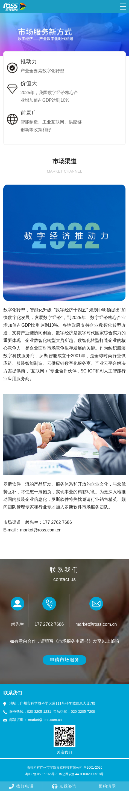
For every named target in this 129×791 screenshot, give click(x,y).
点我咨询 (64, 786)
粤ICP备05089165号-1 (41, 774)
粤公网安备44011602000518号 (81, 774)
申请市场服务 (64, 660)
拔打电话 (21, 786)
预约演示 (107, 786)
